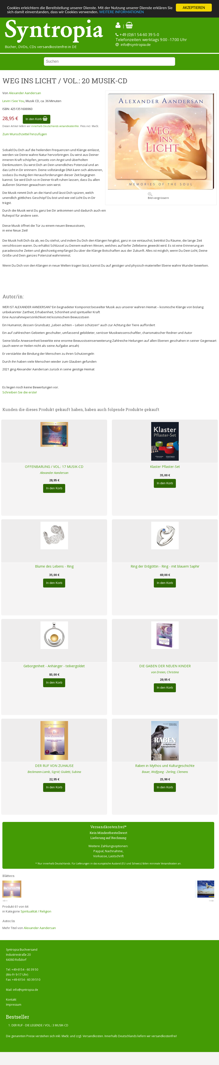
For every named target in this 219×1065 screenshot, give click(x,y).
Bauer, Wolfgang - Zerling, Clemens (165, 772)
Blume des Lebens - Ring (54, 566)
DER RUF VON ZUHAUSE (54, 765)
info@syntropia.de (136, 44)
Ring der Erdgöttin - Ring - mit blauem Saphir (165, 566)
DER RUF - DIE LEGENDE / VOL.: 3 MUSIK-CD (40, 1025)
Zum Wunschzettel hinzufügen (24, 134)
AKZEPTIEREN (194, 7)
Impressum (13, 1005)
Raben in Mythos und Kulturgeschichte (165, 765)
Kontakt (11, 1000)
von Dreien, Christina (165, 672)
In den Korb (36, 119)
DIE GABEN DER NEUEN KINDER (165, 666)
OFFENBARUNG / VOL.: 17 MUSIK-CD (54, 466)
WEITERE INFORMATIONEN (121, 11)
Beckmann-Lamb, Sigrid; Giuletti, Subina (54, 772)
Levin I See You (13, 101)
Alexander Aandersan (25, 93)
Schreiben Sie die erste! (19, 392)
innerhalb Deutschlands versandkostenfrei (55, 126)
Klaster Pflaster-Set (165, 466)
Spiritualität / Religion (36, 911)
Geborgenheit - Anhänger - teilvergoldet (54, 666)
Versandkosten (93, 1036)
